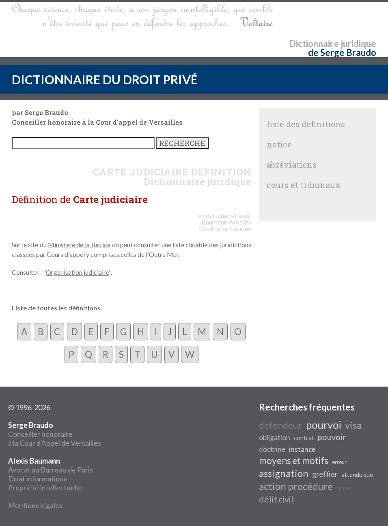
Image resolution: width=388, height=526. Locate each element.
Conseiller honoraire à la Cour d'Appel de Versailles (54, 434)
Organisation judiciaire (77, 272)
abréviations (292, 164)
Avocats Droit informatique (225, 225)
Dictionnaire (314, 43)
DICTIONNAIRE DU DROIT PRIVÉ (105, 79)
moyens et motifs (293, 460)
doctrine (272, 449)
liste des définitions (306, 124)
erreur (339, 462)
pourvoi (323, 425)
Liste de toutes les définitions (56, 308)
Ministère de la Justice (79, 244)
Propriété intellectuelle (45, 487)
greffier (325, 474)
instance (302, 449)
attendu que (357, 474)
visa (353, 425)
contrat (304, 437)
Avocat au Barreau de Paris (50, 469)
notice (279, 144)
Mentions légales (35, 505)
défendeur (280, 425)
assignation (283, 473)
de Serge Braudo (342, 52)
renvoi (343, 488)
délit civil (276, 499)
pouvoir (332, 437)
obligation (274, 437)
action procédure (296, 486)
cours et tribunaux (304, 185)
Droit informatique (38, 478)
